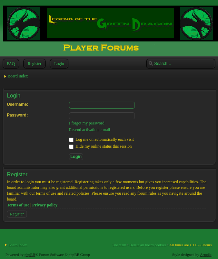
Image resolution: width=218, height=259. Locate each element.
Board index (18, 76)
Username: (17, 104)
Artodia (206, 254)
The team (119, 245)
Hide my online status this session (100, 146)
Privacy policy (45, 205)
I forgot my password (87, 123)
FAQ (10, 63)
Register (33, 63)
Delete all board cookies (147, 245)
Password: (17, 115)
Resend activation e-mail (89, 129)
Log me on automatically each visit (101, 139)
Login (58, 63)
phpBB (29, 254)
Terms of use (18, 205)
